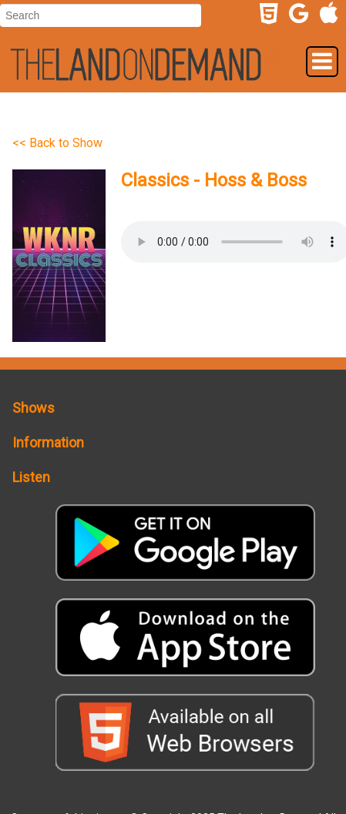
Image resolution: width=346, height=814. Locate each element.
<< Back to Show (57, 143)
